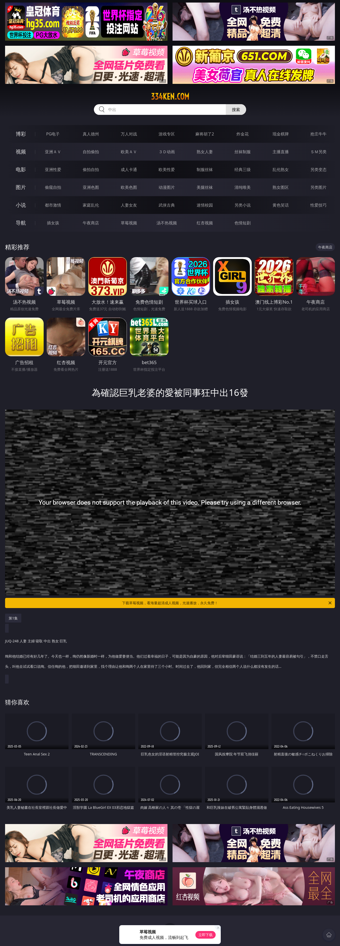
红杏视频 (205, 223)
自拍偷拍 (91, 151)
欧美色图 (129, 187)
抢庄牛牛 (318, 134)
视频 (21, 151)
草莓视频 (129, 223)
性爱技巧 (318, 205)
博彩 (21, 133)
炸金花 (242, 134)
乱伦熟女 (281, 169)
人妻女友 (129, 205)
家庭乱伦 (91, 205)
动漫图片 (167, 187)
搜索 (236, 109)
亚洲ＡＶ (53, 151)
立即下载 (205, 934)
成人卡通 (129, 169)
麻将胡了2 (204, 134)
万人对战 (129, 134)
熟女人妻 (205, 151)
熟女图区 (281, 187)
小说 (21, 204)
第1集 (13, 618)
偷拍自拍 (91, 169)
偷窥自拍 (53, 187)
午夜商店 (91, 223)
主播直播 (281, 151)
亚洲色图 (91, 187)
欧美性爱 (167, 169)
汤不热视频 (167, 223)
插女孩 (53, 223)
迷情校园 (205, 205)
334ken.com (170, 96)
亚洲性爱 (53, 169)
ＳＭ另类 (318, 151)
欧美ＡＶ (129, 151)
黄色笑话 (281, 205)
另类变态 (318, 169)
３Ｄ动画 (167, 151)
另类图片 (318, 187)
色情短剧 (242, 223)
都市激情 (53, 205)
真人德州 (91, 134)
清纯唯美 (242, 187)
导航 (21, 222)
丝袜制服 (242, 151)
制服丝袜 (205, 169)
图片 (21, 187)
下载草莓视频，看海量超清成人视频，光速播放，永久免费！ (227, 603)
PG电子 (53, 134)
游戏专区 (167, 134)
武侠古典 (167, 205)
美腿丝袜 (205, 187)
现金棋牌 (281, 134)
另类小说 (242, 205)
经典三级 (242, 169)
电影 (21, 169)
